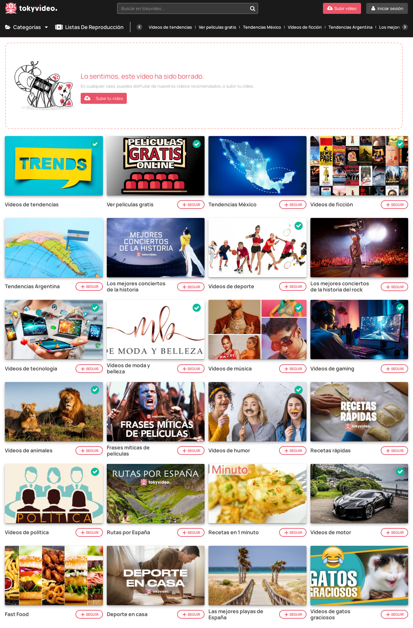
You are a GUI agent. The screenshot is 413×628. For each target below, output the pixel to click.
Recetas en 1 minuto (233, 532)
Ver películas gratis (217, 27)
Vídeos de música (230, 369)
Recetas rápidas (330, 450)
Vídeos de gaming (332, 369)
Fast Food (17, 614)
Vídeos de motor (330, 532)
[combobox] (187, 8)
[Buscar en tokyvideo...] (252, 8)
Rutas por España (128, 532)
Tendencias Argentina (350, 27)
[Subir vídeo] (342, 8)
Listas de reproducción (89, 27)
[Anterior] (139, 27)
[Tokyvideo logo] (31, 9)
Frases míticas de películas (128, 451)
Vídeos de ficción (305, 27)
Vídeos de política (27, 532)
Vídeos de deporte (231, 286)
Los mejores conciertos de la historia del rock (339, 286)
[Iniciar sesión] (387, 8)
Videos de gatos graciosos (330, 614)
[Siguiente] (405, 27)
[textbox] (182, 8)
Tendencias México (262, 27)
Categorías (27, 27)
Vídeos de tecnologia (31, 369)
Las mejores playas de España (235, 614)
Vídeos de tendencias (170, 27)
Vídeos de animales (29, 450)
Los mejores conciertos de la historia (136, 286)
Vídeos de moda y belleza (128, 368)
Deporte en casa (127, 614)
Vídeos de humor (229, 450)
